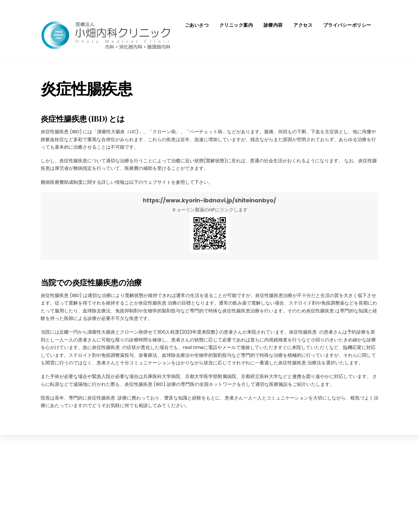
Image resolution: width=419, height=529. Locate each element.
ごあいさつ (197, 25)
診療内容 (273, 25)
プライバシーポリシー (347, 25)
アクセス (303, 25)
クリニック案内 (236, 25)
